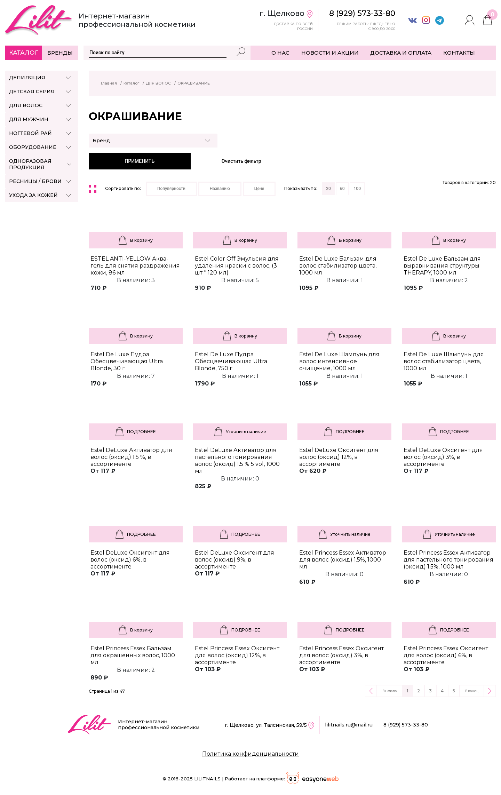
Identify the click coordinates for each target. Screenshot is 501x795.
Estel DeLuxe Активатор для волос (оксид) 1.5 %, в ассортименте (131, 457)
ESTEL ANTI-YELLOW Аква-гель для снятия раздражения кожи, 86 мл (135, 265)
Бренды (60, 52)
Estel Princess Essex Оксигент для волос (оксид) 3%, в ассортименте (341, 655)
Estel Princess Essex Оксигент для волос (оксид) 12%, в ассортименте (237, 655)
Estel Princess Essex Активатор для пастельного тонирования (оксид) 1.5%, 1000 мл (448, 559)
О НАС (280, 52)
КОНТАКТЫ (459, 52)
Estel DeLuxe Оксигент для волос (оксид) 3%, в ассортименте (443, 457)
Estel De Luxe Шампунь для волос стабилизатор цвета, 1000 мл (444, 361)
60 (342, 188)
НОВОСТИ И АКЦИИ (330, 52)
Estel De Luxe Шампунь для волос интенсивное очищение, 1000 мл (339, 361)
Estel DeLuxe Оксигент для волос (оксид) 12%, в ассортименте (339, 457)
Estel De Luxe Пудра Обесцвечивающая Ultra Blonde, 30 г (126, 361)
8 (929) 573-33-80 (405, 725)
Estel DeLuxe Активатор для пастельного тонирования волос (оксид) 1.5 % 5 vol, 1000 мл (237, 460)
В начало (389, 691)
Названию (220, 188)
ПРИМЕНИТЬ (139, 161)
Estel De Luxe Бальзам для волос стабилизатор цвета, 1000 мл (337, 265)
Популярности (171, 188)
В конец (471, 691)
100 (356, 188)
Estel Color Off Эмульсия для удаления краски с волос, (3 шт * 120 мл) (237, 265)
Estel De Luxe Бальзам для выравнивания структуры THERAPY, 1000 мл (442, 265)
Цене (259, 188)
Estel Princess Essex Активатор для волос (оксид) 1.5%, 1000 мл (342, 559)
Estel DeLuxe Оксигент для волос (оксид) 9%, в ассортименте (234, 559)
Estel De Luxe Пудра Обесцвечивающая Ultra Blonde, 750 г (231, 361)
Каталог (23, 52)
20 (328, 188)
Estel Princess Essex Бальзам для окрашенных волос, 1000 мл (132, 655)
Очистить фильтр (241, 161)
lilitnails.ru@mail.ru (349, 725)
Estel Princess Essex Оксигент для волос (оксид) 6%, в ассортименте (446, 655)
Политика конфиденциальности (250, 753)
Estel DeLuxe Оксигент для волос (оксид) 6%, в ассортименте (130, 559)
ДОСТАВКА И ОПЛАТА (400, 52)
